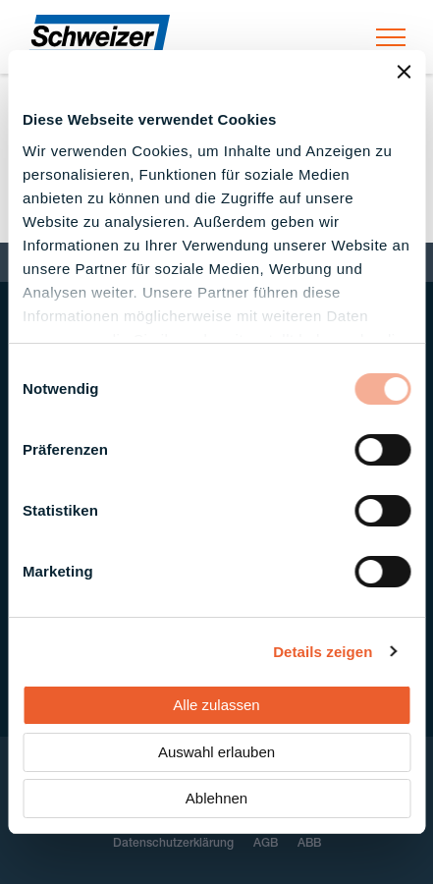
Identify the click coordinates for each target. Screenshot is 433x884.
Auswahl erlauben (216, 752)
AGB (265, 844)
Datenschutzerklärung (173, 844)
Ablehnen (216, 798)
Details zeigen (322, 651)
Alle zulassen (216, 704)
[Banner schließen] (403, 72)
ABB (309, 844)
